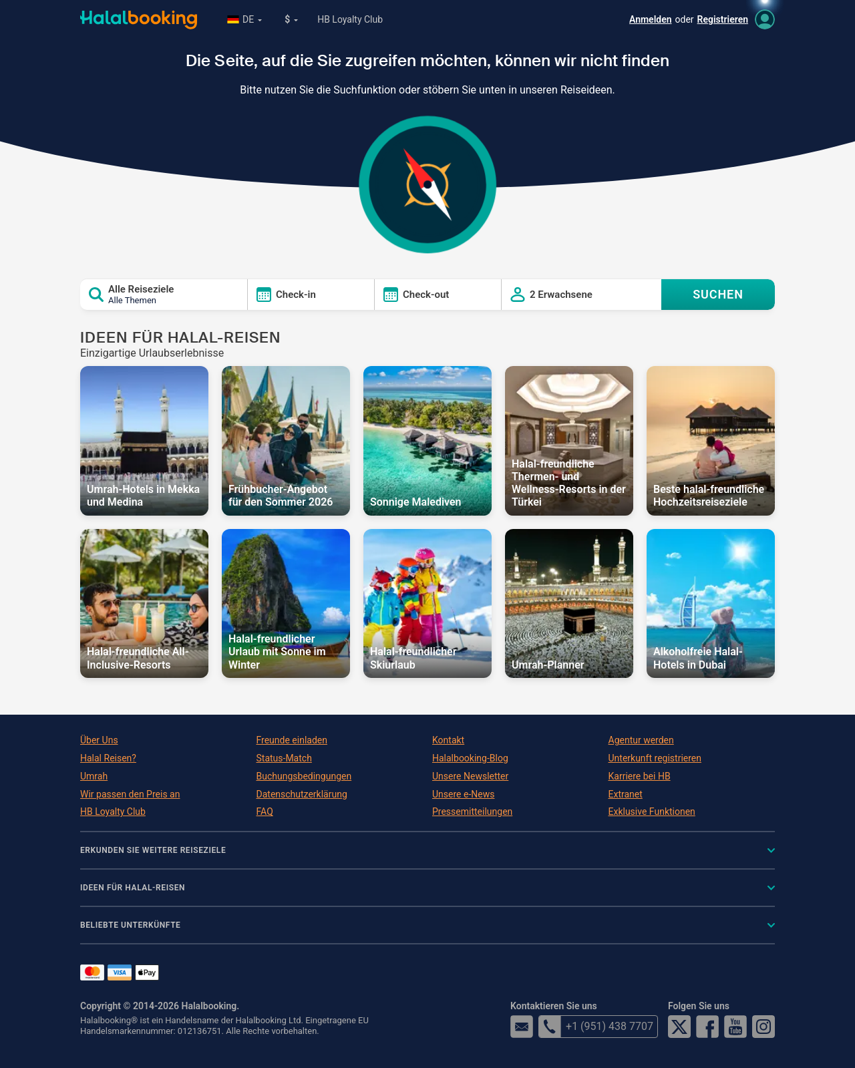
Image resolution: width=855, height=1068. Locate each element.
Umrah (94, 776)
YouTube (735, 1026)
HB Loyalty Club (350, 19)
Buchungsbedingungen (304, 776)
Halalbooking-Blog (470, 758)
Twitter (679, 1026)
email (521, 1026)
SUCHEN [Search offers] (718, 294)
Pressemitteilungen (472, 811)
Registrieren (722, 19)
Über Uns (99, 740)
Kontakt (448, 740)
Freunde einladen (291, 740)
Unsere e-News (463, 794)
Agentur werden (641, 740)
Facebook (707, 1026)
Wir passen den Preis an (130, 794)
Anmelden (650, 19)
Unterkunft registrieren (655, 758)
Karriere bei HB (640, 776)
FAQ (264, 811)
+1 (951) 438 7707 (595, 1026)
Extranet (626, 794)
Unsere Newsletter (470, 776)
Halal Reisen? (108, 758)
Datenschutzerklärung (301, 794)
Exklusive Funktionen (652, 811)
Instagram (763, 1026)
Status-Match (284, 758)
